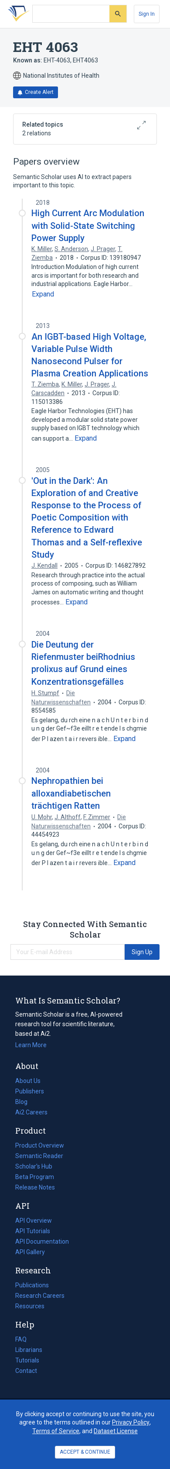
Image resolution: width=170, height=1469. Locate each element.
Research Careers (40, 1295)
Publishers (29, 1091)
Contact (26, 1370)
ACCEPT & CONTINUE (85, 1452)
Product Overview (39, 1145)
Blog (24, 1102)
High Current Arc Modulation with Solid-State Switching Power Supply (87, 225)
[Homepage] (17, 14)
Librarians (28, 1349)
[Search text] (71, 14)
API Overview (33, 1220)
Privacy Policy (131, 1422)
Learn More (31, 1044)
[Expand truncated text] (42, 294)
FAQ (21, 1339)
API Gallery (30, 1251)
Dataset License (116, 1431)
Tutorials (27, 1360)
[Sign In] (147, 14)
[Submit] (117, 13)
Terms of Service (55, 1431)
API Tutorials (32, 1231)
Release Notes (35, 1187)
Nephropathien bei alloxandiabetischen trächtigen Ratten (71, 793)
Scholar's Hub (33, 1166)
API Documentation (42, 1241)
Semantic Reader (39, 1155)
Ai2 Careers (31, 1112)
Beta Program (34, 1176)
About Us (28, 1080)
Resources (29, 1306)
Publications (32, 1285)
